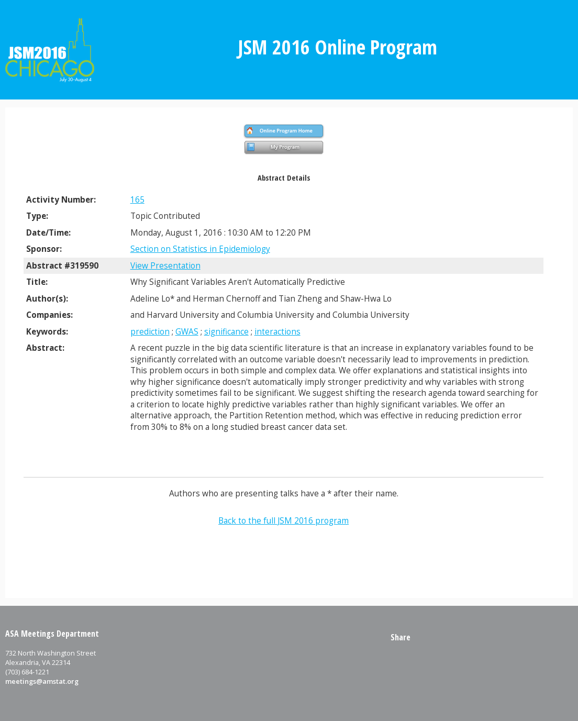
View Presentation (165, 265)
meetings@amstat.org (42, 681)
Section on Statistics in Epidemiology (200, 248)
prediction (150, 331)
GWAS (186, 331)
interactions (277, 331)
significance (226, 331)
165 (137, 199)
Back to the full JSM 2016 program (283, 520)
